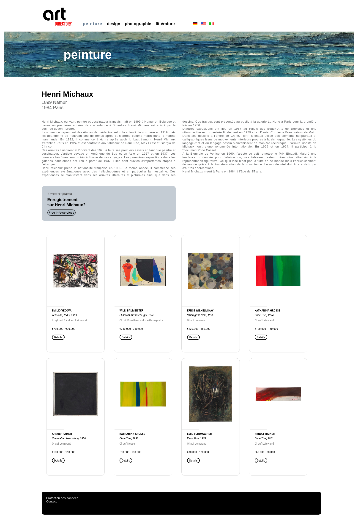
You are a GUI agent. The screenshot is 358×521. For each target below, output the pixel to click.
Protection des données (62, 498)
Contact (51, 501)
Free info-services (61, 212)
